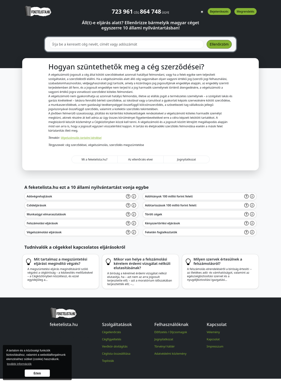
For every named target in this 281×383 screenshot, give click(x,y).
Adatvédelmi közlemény (170, 354)
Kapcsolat (213, 339)
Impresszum (215, 346)
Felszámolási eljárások (42, 223)
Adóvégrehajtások (39, 196)
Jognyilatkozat (186, 159)
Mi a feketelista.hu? (95, 159)
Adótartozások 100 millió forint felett (171, 205)
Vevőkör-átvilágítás (114, 346)
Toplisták (108, 361)
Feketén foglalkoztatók (161, 232)
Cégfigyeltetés (111, 339)
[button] (202, 10)
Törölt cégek (153, 214)
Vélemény (213, 332)
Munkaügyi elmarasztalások (46, 214)
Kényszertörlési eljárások (162, 223)
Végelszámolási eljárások (44, 232)
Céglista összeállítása (116, 354)
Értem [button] (37, 373)
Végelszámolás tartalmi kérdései (81, 138)
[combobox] (126, 44)
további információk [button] (19, 363)
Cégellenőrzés (111, 332)
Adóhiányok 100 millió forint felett (169, 196)
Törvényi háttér (164, 346)
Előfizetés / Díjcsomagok (170, 332)
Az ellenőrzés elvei (140, 159)
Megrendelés (245, 11)
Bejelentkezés (219, 11)
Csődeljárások (36, 205)
